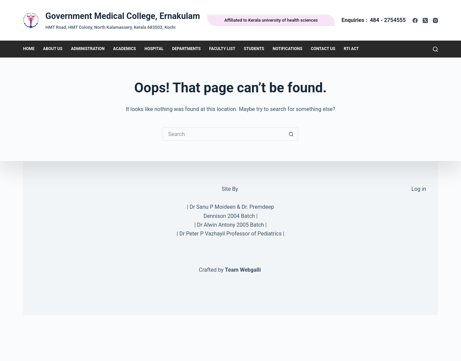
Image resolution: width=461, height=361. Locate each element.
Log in (419, 189)
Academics (124, 48)
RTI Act (351, 48)
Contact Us (323, 48)
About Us (52, 48)
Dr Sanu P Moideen (213, 207)
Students (254, 48)
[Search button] (291, 134)
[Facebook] (415, 20)
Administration (87, 48)
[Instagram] (435, 20)
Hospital (154, 48)
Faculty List (222, 48)
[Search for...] (224, 134)
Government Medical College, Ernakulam (122, 16)
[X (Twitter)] (425, 20)
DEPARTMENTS (186, 48)
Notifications (287, 48)
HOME (29, 48)
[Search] (435, 49)
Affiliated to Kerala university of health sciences (271, 20)
